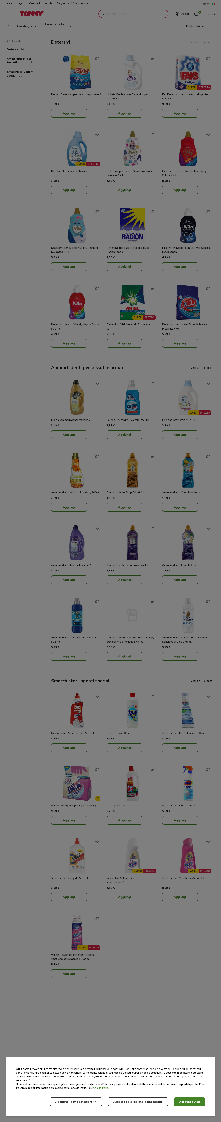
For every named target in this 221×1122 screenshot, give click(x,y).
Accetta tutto (189, 1102)
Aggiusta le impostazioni (76, 1102)
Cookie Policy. (101, 1088)
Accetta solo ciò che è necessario (138, 1102)
